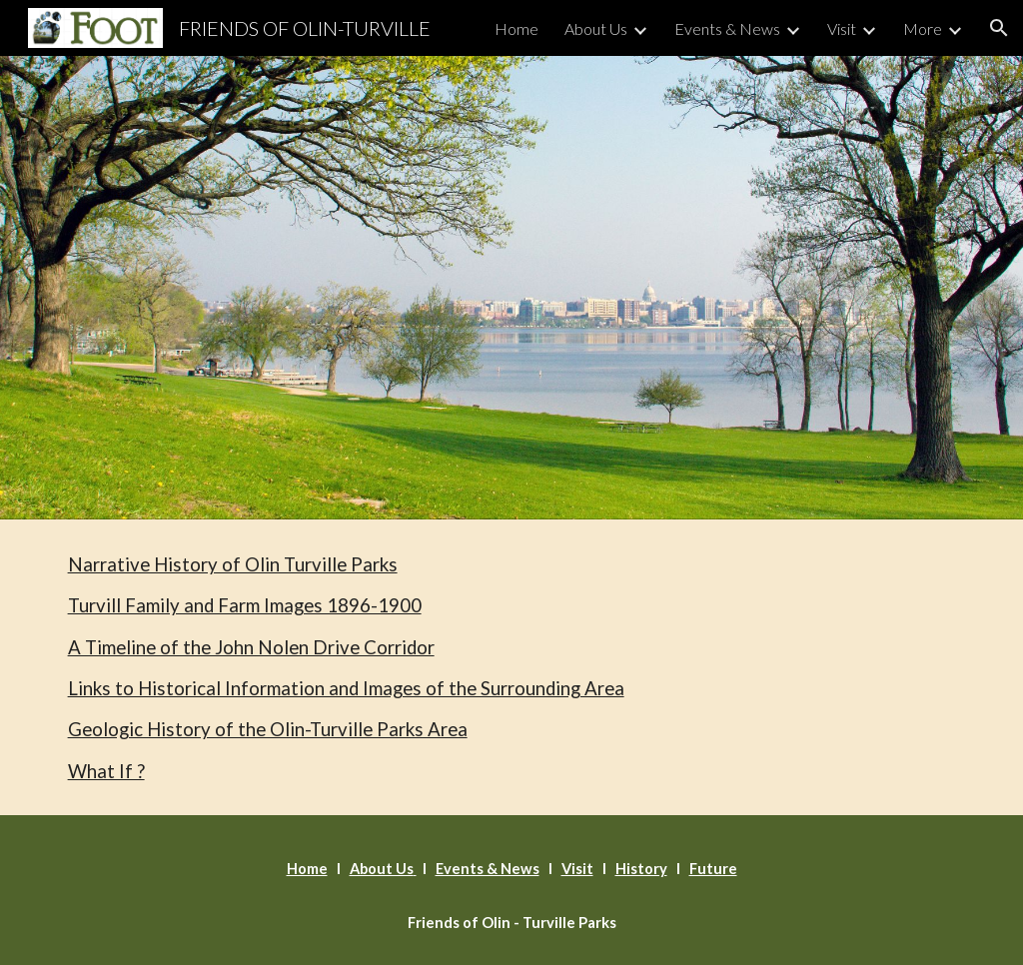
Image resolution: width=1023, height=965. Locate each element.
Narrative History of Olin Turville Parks (233, 564)
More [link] (922, 28)
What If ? (106, 771)
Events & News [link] (727, 28)
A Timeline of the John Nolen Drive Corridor (251, 647)
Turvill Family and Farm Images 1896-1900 (245, 605)
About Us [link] (595, 28)
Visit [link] (841, 28)
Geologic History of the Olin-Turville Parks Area (268, 729)
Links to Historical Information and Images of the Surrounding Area (346, 688)
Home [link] (516, 28)
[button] (999, 28)
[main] (512, 667)
